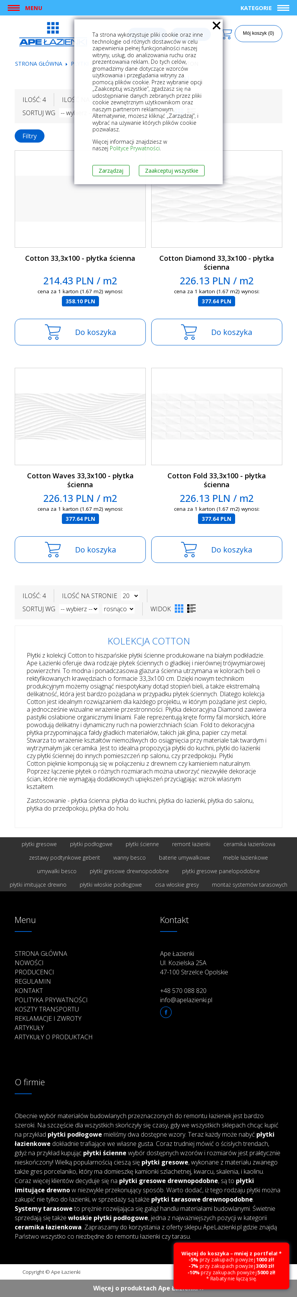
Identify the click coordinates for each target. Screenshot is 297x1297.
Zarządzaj (111, 170)
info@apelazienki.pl (186, 1000)
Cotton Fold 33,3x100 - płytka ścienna (216, 480)
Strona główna (38, 63)
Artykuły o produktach (54, 1037)
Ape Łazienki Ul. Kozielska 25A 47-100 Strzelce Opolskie (194, 962)
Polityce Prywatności (135, 148)
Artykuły (29, 1027)
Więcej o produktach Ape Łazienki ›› (148, 1288)
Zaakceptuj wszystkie (171, 170)
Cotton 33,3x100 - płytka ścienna (80, 258)
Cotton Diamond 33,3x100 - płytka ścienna (216, 262)
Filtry (29, 136)
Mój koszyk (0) (258, 33)
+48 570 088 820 (183, 990)
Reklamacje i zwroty (48, 1018)
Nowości (29, 963)
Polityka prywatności (51, 1000)
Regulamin (33, 981)
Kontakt (29, 990)
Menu (33, 8)
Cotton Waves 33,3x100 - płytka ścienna (80, 480)
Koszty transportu (47, 1009)
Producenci (34, 972)
